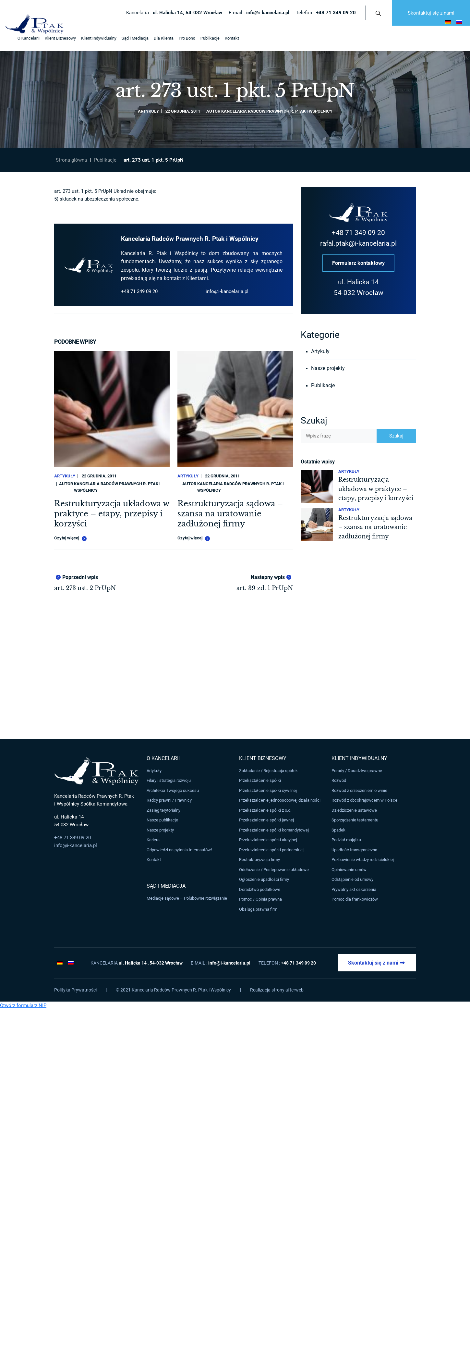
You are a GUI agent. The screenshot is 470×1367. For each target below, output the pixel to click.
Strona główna (71, 160)
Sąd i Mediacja (125, 38)
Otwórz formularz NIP (23, 1005)
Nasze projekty (328, 368)
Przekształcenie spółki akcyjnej (268, 839)
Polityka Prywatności (75, 989)
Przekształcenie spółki (260, 780)
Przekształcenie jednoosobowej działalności (279, 800)
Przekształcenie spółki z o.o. (265, 810)
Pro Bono (177, 38)
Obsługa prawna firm (258, 909)
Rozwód (338, 780)
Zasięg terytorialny (163, 810)
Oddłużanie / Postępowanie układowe (274, 869)
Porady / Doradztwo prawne (356, 770)
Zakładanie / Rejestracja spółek (268, 770)
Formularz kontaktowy (358, 263)
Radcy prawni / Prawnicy (169, 800)
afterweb (294, 989)
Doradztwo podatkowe (259, 889)
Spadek (338, 830)
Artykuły (148, 111)
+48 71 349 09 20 (139, 291)
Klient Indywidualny (89, 38)
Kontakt (222, 38)
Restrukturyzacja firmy (259, 859)
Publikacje (200, 38)
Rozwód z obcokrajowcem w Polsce (364, 800)
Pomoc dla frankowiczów (354, 899)
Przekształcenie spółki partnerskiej (271, 849)
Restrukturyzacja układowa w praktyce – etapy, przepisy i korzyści (111, 513)
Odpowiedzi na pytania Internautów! (179, 849)
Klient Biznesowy (50, 38)
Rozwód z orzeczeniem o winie (359, 790)
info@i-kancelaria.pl (227, 291)
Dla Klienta (154, 38)
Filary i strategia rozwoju (169, 780)
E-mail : (259, 13)
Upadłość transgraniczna (354, 849)
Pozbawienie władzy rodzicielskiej (362, 859)
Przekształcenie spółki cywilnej (268, 790)
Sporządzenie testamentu (354, 820)
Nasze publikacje (162, 820)
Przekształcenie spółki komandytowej (274, 830)
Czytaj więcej (70, 538)
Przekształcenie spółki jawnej (266, 820)
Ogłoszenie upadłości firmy (264, 879)
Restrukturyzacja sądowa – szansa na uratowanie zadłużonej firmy (230, 513)
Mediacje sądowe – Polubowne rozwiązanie (187, 898)
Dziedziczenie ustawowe (354, 810)
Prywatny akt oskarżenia (353, 889)
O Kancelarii (19, 38)
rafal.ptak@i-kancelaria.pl (358, 243)
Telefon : (326, 13)
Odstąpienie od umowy (352, 879)
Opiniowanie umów (349, 869)
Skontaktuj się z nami (431, 13)
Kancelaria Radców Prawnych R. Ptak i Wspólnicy (276, 111)
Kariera (153, 839)
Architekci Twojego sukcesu (173, 790)
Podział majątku (346, 839)
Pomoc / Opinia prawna (260, 899)
